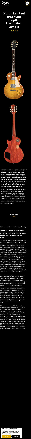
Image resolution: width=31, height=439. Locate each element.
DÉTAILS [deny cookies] (6, 436)
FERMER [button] (16, 436)
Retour (15, 4)
